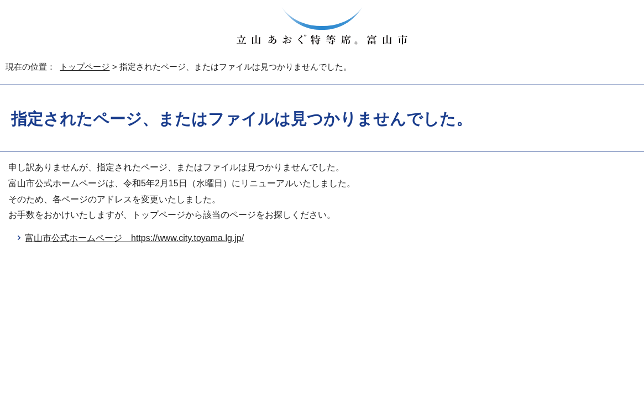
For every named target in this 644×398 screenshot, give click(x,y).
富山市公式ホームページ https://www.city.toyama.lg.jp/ (134, 238)
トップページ (84, 66)
